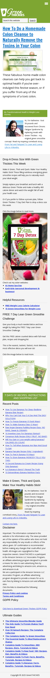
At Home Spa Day (13, 285)
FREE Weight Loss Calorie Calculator (22, 305)
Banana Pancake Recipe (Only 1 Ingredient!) (24, 451)
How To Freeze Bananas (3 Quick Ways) (22, 421)
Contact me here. (10, 524)
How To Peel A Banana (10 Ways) (20, 454)
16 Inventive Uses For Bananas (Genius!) (22, 433)
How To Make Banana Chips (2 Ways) (21, 424)
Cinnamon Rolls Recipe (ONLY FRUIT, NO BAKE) (26, 436)
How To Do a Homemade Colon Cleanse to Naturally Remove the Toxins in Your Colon (24, 37)
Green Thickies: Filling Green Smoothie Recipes (13, 12)
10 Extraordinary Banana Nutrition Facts (22, 472)
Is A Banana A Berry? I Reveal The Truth (22, 469)
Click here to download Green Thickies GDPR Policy (25, 608)
